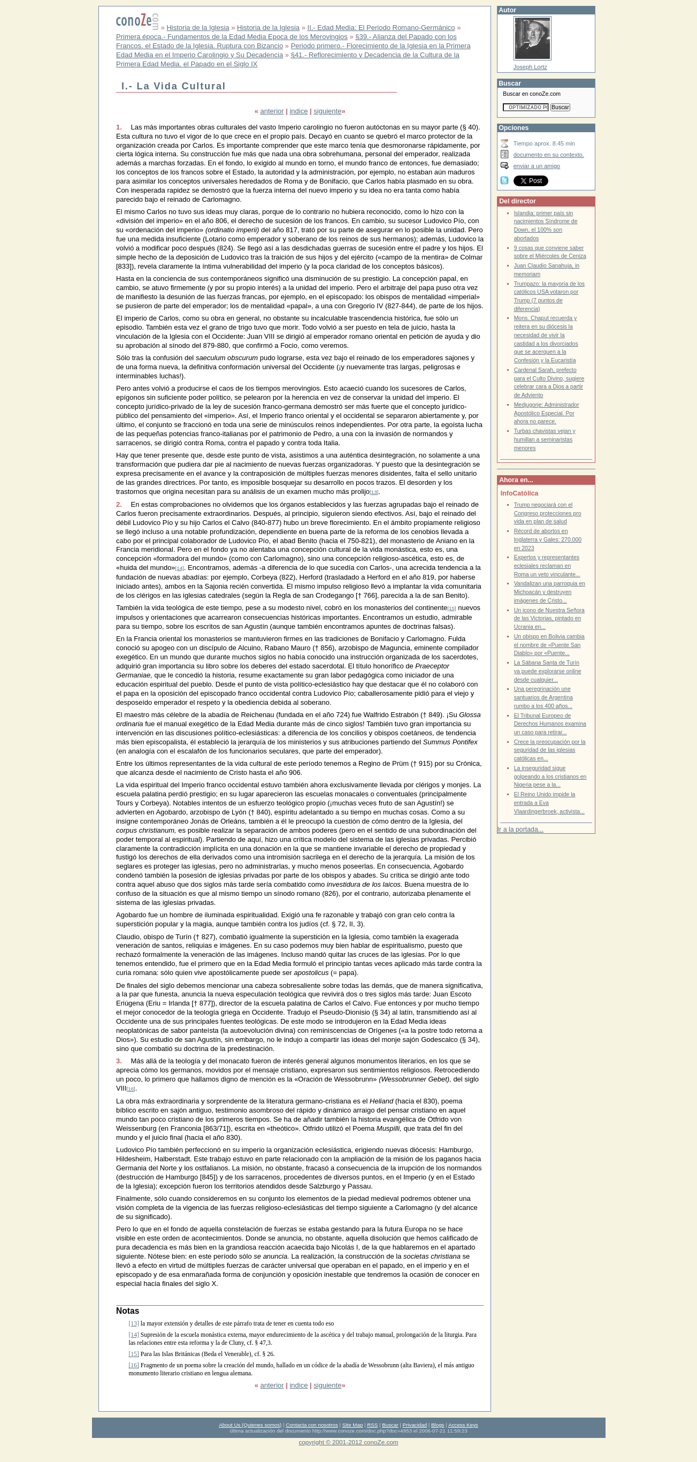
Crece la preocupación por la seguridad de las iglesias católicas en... (550, 750)
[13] (374, 492)
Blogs (437, 1425)
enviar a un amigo (537, 166)
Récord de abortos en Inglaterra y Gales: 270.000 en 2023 (547, 539)
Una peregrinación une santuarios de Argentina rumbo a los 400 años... (543, 697)
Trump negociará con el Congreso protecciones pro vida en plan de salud (547, 513)
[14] (179, 568)
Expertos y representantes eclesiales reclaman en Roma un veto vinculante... (547, 565)
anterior (272, 111)
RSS (372, 1425)
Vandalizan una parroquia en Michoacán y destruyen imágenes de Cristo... (549, 592)
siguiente (327, 111)
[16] (131, 1089)
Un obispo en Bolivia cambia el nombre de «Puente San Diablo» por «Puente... (549, 645)
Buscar (390, 1425)
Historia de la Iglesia (197, 28)
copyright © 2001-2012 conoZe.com (349, 1441)
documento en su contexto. (549, 154)
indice (298, 111)
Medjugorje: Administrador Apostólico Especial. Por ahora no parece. (546, 413)
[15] (451, 608)
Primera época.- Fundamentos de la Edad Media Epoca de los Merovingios (232, 37)
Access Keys (463, 1425)
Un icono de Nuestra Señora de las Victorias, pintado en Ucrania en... (549, 618)
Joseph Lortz (530, 67)
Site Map (352, 1425)
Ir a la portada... (520, 829)
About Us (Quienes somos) (250, 1425)
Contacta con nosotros (312, 1425)
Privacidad (415, 1425)
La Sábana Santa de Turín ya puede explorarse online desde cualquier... (547, 671)
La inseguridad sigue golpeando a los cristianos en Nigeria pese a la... (550, 776)
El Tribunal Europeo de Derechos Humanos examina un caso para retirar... (550, 724)
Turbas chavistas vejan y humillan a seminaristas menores (545, 439)
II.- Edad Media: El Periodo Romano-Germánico (381, 28)
